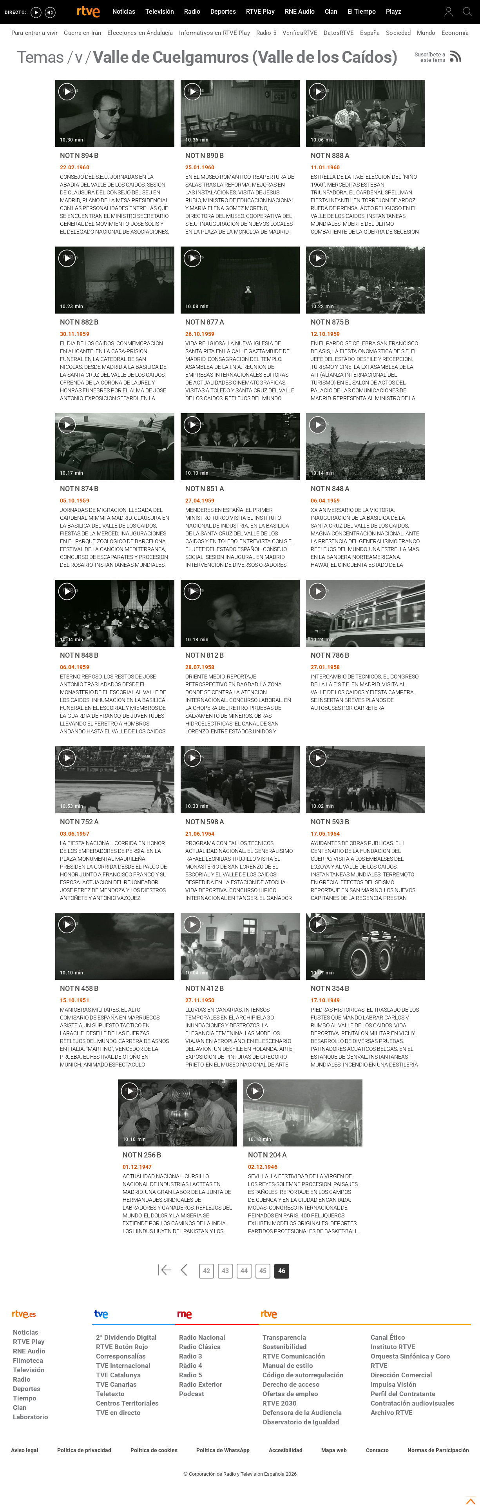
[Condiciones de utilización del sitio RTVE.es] (24, 1451)
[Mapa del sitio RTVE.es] (334, 1451)
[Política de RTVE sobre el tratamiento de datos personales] (84, 1451)
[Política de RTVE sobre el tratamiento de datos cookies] (154, 1451)
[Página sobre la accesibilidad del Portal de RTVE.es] (285, 1451)
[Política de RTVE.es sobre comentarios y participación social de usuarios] (438, 1451)
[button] (164, 1270)
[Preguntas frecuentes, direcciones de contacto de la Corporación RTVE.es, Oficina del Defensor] (377, 1451)
